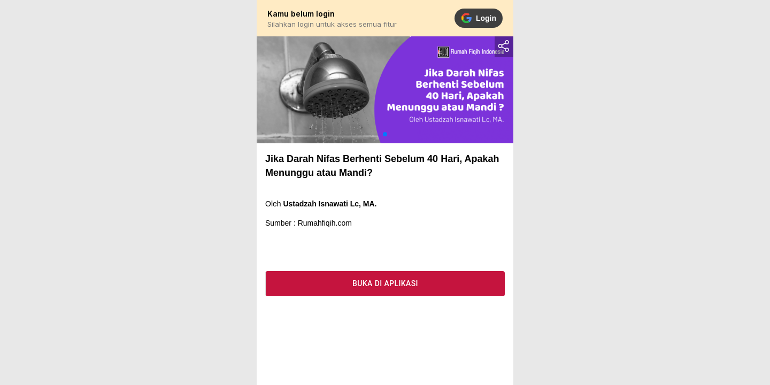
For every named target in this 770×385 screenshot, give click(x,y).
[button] (385, 134)
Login (478, 18)
